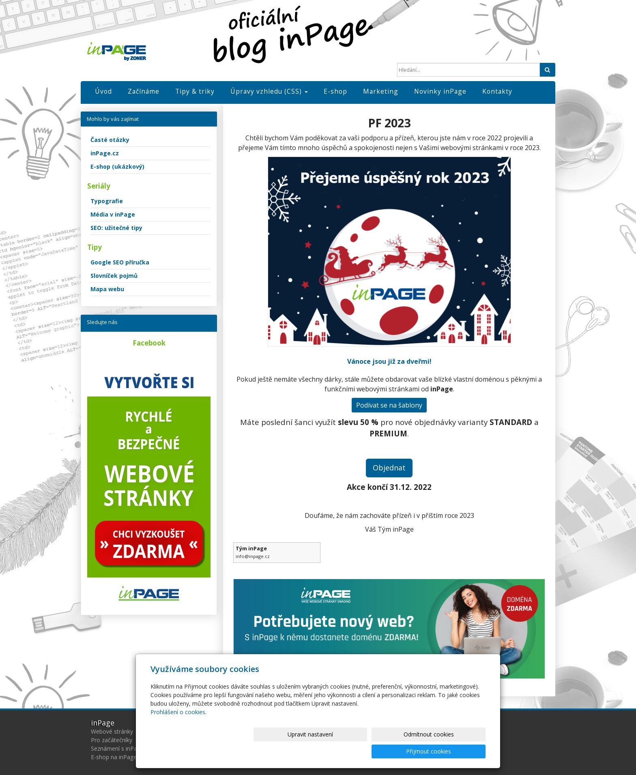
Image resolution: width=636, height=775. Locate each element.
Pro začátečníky (111, 740)
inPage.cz (104, 153)
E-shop (335, 91)
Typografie (106, 201)
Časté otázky (109, 140)
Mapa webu (107, 289)
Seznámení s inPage (117, 748)
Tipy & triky (195, 91)
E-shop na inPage (114, 757)
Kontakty (497, 91)
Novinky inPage (440, 91)
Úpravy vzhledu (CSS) (269, 91)
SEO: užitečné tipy (116, 228)
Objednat (389, 467)
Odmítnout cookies (388, 751)
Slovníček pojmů (114, 275)
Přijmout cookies (454, 751)
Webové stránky (112, 731)
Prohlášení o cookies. (178, 729)
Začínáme (143, 91)
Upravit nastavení (321, 751)
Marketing (380, 91)
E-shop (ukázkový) (117, 166)
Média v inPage (112, 214)
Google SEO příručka (119, 262)
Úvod (103, 91)
